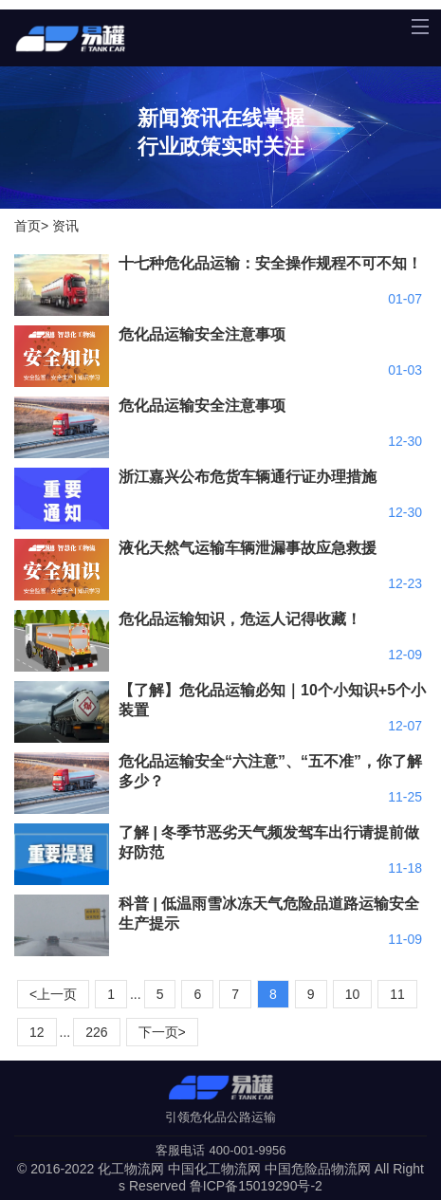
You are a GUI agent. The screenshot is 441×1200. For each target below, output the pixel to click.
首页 (27, 225)
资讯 (65, 225)
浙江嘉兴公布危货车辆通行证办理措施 (248, 477)
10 (352, 994)
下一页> (162, 1032)
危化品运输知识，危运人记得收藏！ (240, 619)
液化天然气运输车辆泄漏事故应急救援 (248, 548)
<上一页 (53, 994)
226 (96, 1032)
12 (37, 1032)
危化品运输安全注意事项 (202, 334)
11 (397, 994)
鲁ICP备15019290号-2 (256, 1185)
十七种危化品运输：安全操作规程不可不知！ (270, 263)
